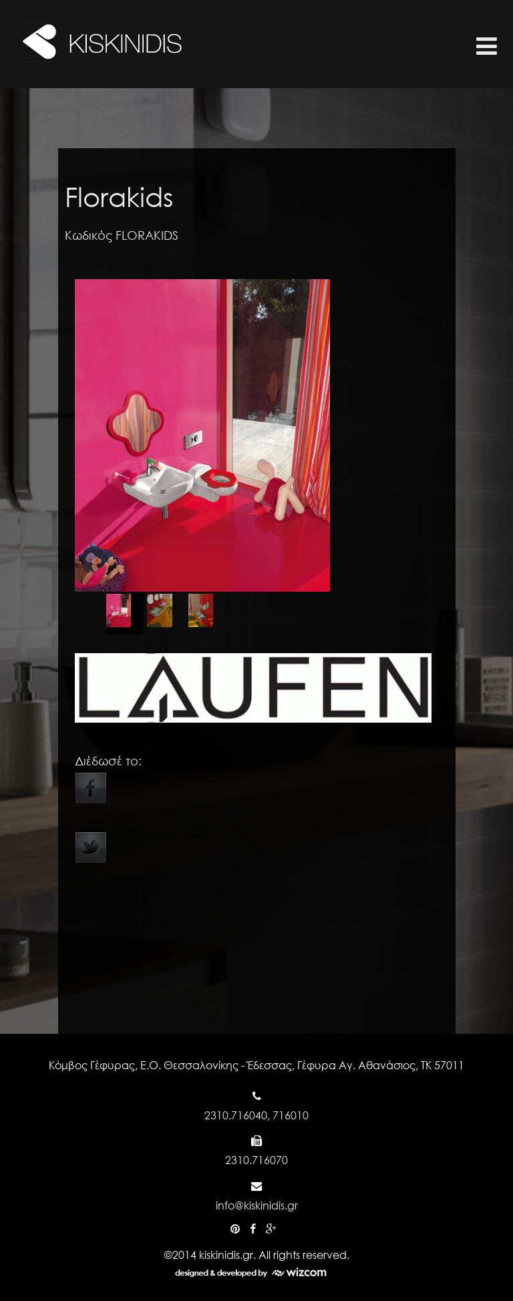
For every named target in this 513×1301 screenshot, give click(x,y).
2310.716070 (256, 1160)
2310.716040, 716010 (256, 1115)
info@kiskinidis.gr (257, 1205)
